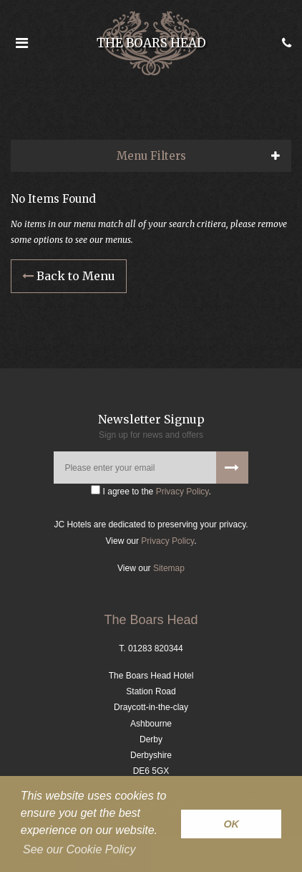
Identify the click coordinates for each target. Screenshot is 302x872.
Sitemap (169, 568)
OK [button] (231, 824)
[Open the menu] (21, 43)
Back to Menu (68, 276)
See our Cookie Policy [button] (79, 849)
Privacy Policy (182, 492)
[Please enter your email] (151, 467)
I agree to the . (151, 491)
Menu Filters (151, 156)
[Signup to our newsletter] (232, 467)
